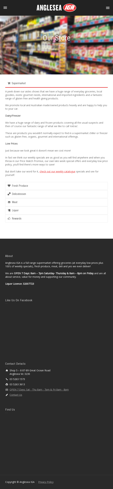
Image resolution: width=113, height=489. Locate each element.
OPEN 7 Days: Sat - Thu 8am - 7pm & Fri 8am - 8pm (39, 389)
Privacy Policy (46, 482)
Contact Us (16, 394)
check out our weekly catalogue (57, 171)
